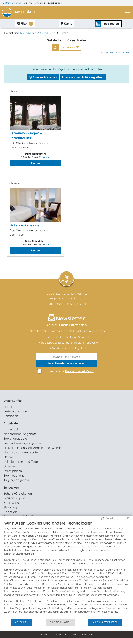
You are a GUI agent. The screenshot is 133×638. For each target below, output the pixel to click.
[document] (66, 569)
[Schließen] (127, 518)
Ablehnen (21, 622)
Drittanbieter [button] (86, 634)
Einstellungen (60, 622)
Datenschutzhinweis (66, 634)
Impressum (46, 634)
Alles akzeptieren (105, 622)
